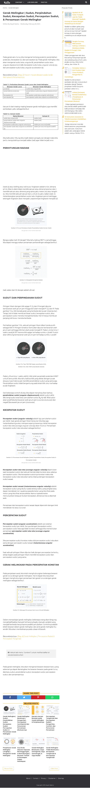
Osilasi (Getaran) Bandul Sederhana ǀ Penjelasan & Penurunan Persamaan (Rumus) (75, 97)
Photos (44, 2)
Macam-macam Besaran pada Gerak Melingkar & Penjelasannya (38, 726)
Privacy (43, 785)
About (25, 785)
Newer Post (8, 776)
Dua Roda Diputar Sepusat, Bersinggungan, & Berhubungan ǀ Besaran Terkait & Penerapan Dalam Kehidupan (23, 761)
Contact (34, 785)
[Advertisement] (31, 47)
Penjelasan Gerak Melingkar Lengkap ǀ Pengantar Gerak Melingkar (9, 759)
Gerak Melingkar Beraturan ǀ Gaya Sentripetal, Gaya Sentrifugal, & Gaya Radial (38, 759)
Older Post (54, 776)
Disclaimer (53, 785)
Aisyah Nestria (50, 792)
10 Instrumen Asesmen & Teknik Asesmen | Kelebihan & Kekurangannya (75, 119)
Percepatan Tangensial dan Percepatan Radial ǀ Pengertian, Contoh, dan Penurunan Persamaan (52, 730)
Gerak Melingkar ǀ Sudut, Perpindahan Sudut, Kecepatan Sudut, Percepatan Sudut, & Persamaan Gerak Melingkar (9, 732)
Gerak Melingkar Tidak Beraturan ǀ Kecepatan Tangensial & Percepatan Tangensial (52, 760)
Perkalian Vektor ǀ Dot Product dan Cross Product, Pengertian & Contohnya (75, 72)
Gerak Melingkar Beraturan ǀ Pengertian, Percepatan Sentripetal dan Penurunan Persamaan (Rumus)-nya (23, 730)
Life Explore (32, 2)
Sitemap (64, 785)
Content (18, 2)
